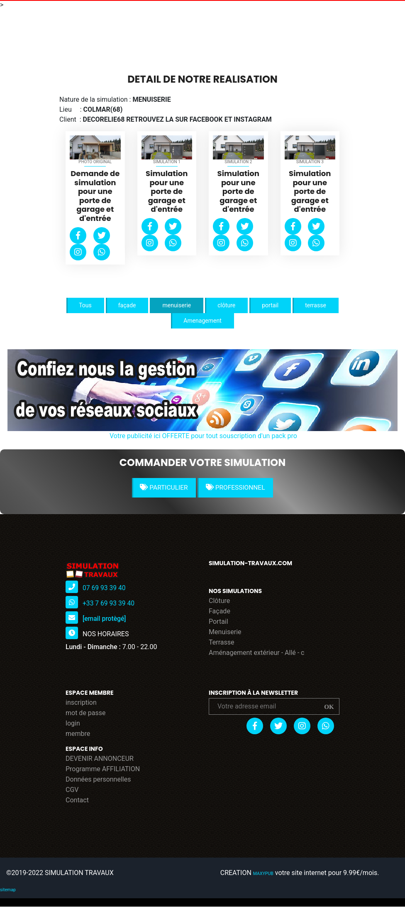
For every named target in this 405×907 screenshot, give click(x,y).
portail (270, 305)
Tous (85, 305)
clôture (226, 305)
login (73, 724)
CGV (72, 790)
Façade (219, 611)
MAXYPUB (263, 874)
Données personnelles (98, 780)
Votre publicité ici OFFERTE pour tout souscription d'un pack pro (203, 436)
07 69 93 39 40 (105, 588)
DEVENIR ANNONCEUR (100, 759)
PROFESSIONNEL (236, 488)
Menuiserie (225, 632)
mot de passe (86, 713)
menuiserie (176, 305)
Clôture (219, 601)
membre (78, 734)
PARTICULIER (163, 488)
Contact (77, 800)
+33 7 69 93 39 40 (109, 604)
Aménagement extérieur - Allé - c (257, 653)
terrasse (315, 305)
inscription (81, 703)
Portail (218, 622)
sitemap (7, 890)
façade (127, 305)
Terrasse (221, 643)
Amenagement (202, 320)
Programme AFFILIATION (103, 769)
